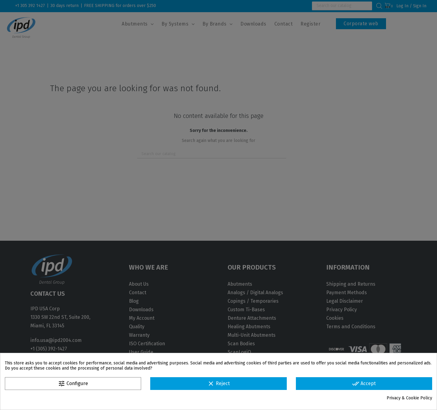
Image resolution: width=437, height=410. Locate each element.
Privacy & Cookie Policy (409, 398)
